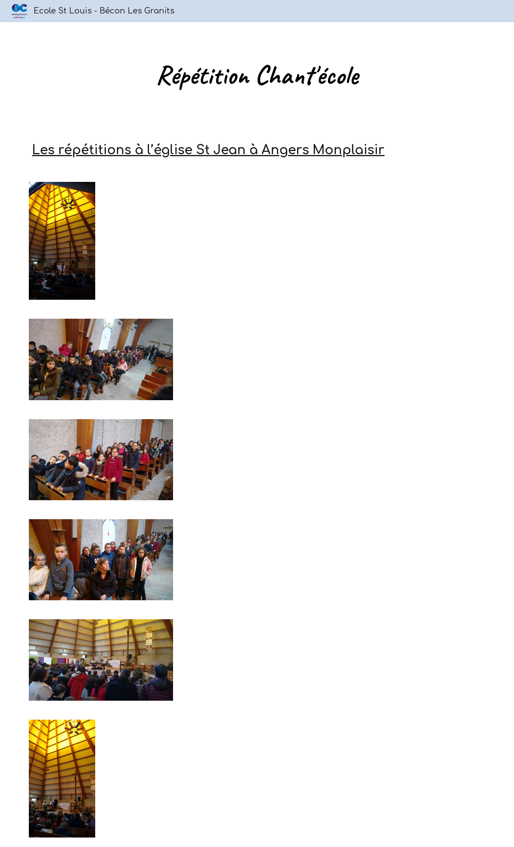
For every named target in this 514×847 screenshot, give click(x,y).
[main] (257, 75)
